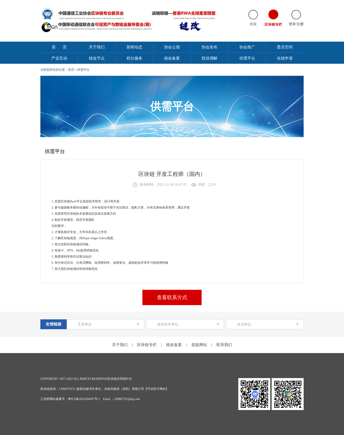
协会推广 (247, 47)
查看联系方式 (172, 297)
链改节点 (97, 58)
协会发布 (209, 47)
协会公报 (172, 47)
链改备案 (172, 58)
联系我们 (224, 345)
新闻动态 (134, 47)
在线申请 (285, 58)
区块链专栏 (147, 345)
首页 (63, 47)
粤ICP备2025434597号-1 (84, 399)
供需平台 (247, 58)
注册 (300, 24)
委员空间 (285, 47)
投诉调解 (209, 58)
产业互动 (59, 58)
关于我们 (97, 47)
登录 (292, 24)
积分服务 (134, 58)
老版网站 (199, 345)
